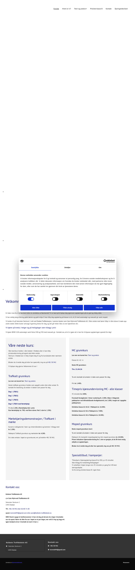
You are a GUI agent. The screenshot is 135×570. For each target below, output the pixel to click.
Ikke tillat (35, 308)
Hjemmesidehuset (17, 562)
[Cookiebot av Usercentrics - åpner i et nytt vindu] (105, 261)
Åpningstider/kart (121, 9)
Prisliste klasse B (96, 9)
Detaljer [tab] (68, 267)
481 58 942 (52, 362)
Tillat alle (99, 308)
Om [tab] (100, 267)
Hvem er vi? (66, 9)
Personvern (126, 562)
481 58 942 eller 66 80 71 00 (19, 509)
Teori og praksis (80, 9)
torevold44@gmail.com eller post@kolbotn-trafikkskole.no (31, 513)
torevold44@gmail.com (57, 550)
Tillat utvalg (67, 308)
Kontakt (108, 9)
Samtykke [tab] (35, 267)
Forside (56, 9)
